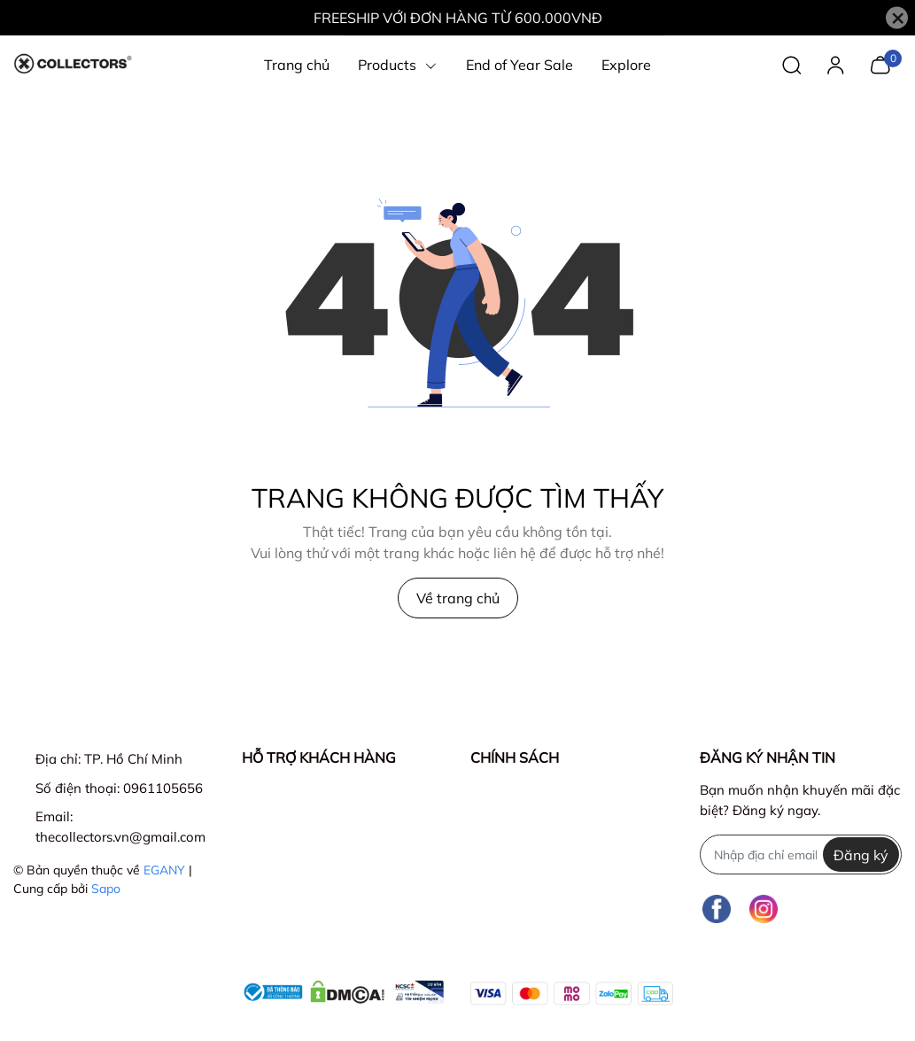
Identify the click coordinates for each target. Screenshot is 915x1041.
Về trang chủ (458, 598)
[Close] (897, 18)
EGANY (164, 870)
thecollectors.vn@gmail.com (120, 836)
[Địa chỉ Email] (801, 854)
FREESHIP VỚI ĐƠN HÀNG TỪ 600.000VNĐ (458, 18)
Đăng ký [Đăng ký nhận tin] (861, 855)
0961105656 (163, 788)
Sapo (105, 889)
